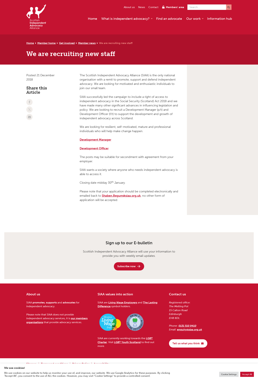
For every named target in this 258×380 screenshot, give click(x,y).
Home (30, 43)
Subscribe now (129, 266)
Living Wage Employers (122, 302)
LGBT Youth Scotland (127, 342)
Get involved (67, 43)
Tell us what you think (188, 343)
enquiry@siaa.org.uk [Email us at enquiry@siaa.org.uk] (189, 329)
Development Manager (95, 139)
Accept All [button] (247, 374)
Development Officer (94, 148)
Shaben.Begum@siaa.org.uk (121, 195)
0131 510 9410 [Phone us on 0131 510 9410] (187, 325)
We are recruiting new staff (115, 43)
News (141, 7)
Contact (153, 7)
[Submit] (229, 7)
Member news (87, 43)
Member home (46, 43)
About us (129, 7)
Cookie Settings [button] (229, 374)
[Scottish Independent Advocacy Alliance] (37, 17)
